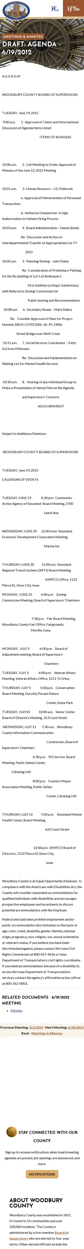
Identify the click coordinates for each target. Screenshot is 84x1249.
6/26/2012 (76, 1027)
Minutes (16, 1010)
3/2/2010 (36, 1027)
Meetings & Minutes (23, 37)
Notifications (42, 1174)
